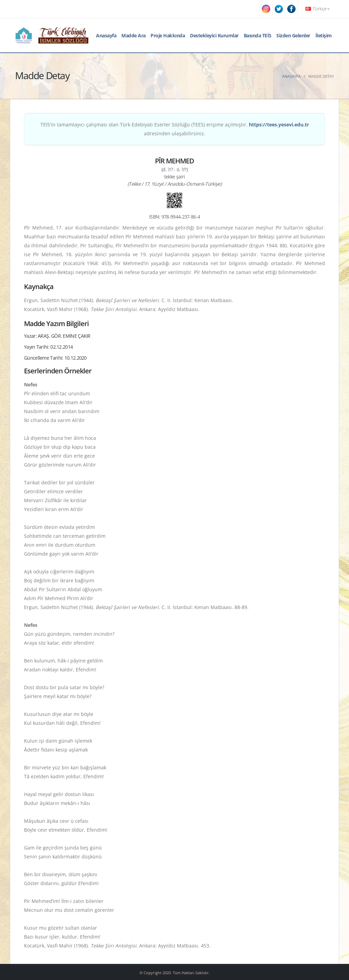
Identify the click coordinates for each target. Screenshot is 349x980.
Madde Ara (133, 35)
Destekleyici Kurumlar (214, 35)
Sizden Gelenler (293, 35)
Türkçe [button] (317, 9)
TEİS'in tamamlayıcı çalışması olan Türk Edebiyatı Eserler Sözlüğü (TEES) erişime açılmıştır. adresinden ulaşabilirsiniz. (174, 129)
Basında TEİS (258, 35)
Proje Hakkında (168, 35)
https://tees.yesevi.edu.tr (279, 124)
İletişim (323, 35)
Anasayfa (106, 35)
